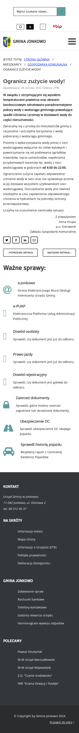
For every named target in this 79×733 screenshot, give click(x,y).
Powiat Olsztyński (30, 652)
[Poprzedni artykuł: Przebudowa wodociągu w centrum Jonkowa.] (20, 253)
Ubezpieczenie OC (35, 421)
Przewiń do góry (62, 722)
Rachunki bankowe (31, 599)
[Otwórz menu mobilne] (72, 41)
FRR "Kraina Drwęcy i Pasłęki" (38, 683)
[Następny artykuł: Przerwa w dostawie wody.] (59, 253)
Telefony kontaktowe (32, 607)
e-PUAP (19, 306)
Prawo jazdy (23, 354)
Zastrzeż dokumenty (33, 397)
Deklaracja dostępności (34, 563)
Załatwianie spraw (30, 591)
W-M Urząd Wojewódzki (34, 668)
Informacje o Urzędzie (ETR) (37, 547)
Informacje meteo (30, 531)
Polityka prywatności (32, 555)
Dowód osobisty (26, 331)
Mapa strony (26, 539)
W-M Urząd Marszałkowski (36, 660)
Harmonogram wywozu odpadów (41, 623)
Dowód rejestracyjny (30, 374)
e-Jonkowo (26, 282)
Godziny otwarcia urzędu (35, 615)
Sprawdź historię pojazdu (41, 444)
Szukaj (61, 11)
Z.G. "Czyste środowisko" (35, 676)
